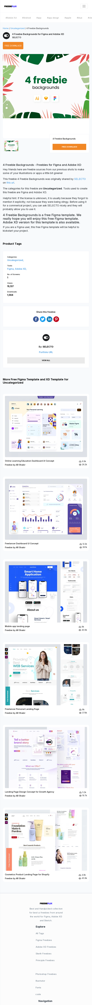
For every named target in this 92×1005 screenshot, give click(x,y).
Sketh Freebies (43, 953)
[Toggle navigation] (84, 6)
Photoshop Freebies (46, 974)
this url (10, 182)
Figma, (11, 268)
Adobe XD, (21, 268)
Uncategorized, (15, 260)
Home (6, 28)
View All (46, 360)
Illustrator (40, 980)
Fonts (38, 987)
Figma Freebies (44, 940)
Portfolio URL (46, 352)
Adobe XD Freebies (46, 947)
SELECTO (16, 37)
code (38, 994)
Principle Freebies (45, 960)
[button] (8, 98)
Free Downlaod (13, 45)
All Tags (40, 933)
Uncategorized (17, 28)
